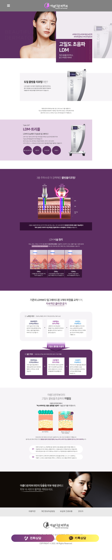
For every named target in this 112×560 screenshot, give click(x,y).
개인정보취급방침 (48, 511)
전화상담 (32, 538)
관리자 (80, 511)
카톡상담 (77, 538)
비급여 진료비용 (66, 511)
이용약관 (32, 511)
